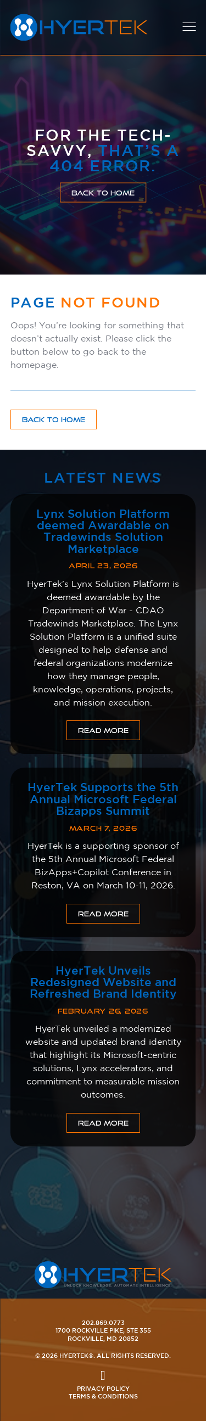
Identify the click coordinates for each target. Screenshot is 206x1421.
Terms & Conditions (103, 1396)
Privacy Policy (103, 1388)
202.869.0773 (103, 1322)
